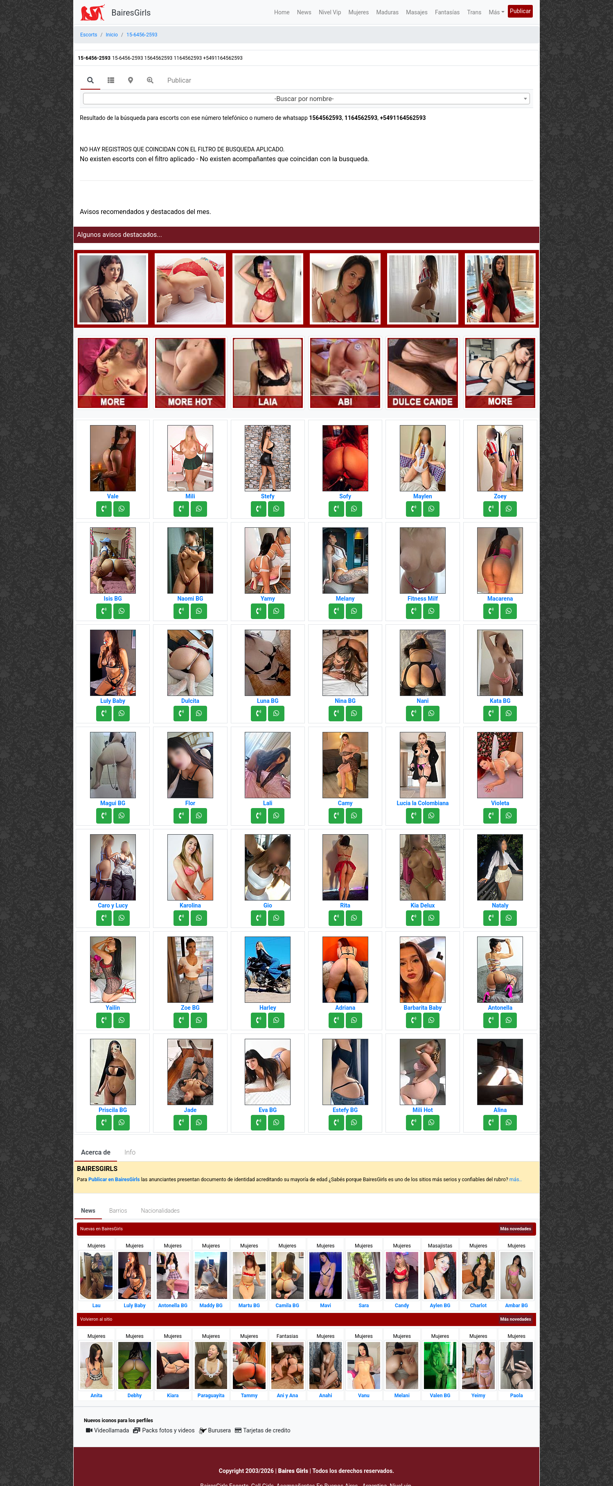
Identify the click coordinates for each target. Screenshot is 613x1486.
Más (494, 12)
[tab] (90, 81)
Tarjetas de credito (263, 1430)
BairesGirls (131, 13)
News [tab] (88, 1210)
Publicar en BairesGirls (114, 1179)
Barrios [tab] (118, 1210)
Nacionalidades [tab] (160, 1210)
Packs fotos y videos (163, 1430)
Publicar (520, 11)
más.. (515, 1179)
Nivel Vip (330, 12)
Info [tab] (129, 1152)
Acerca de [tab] (95, 1152)
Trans (474, 12)
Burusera (215, 1430)
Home (282, 12)
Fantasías (447, 12)
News (304, 12)
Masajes (417, 12)
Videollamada (107, 1430)
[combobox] (306, 98)
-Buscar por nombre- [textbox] (304, 99)
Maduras (387, 12)
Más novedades (515, 1229)
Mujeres (359, 12)
